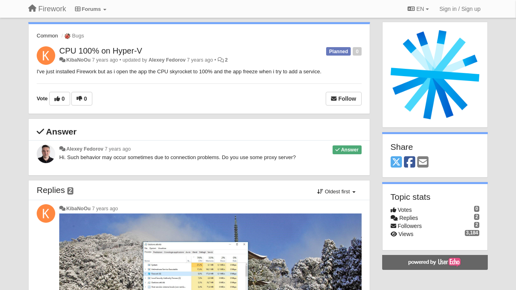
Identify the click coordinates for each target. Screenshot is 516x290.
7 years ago (118, 149)
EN (418, 9)
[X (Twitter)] (396, 162)
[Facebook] (409, 162)
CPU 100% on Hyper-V (100, 50)
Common (47, 36)
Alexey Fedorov (166, 60)
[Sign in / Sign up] (460, 9)
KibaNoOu (78, 60)
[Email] (423, 162)
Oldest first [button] (336, 191)
